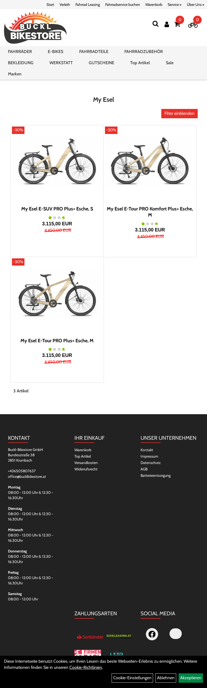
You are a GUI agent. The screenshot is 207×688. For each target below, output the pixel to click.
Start (50, 4)
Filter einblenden (179, 113)
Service (174, 4)
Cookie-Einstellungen (132, 677)
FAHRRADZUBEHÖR (143, 51)
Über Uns (195, 4)
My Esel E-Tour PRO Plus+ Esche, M (57, 341)
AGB (144, 469)
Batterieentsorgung (156, 475)
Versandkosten (86, 462)
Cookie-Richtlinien (85, 667)
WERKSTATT (61, 62)
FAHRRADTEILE (93, 51)
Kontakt (147, 449)
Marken (15, 73)
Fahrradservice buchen (122, 4)
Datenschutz (151, 462)
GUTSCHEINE (101, 62)
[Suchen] (155, 23)
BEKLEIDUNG (20, 62)
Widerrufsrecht (86, 469)
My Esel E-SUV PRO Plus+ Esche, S (57, 209)
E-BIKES (55, 51)
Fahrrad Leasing (87, 4)
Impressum (149, 456)
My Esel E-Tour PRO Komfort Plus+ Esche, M (150, 212)
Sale (170, 62)
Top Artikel (140, 62)
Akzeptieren (190, 677)
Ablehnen (166, 677)
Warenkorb (153, 4)
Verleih (65, 4)
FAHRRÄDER (20, 51)
